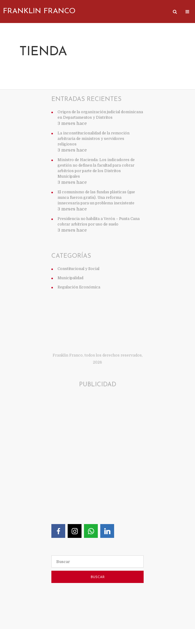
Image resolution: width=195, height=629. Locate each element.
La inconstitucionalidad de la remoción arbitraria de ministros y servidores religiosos (93, 138)
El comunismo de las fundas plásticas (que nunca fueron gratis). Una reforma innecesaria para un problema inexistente (96, 197)
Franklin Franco (39, 11)
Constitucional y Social (78, 269)
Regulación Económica (79, 287)
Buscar (98, 577)
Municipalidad (70, 278)
